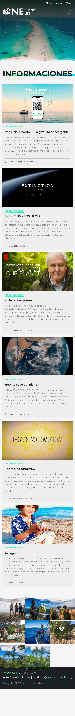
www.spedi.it (35, 683)
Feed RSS (29, 672)
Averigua (11, 553)
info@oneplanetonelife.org (56, 677)
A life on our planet (18, 300)
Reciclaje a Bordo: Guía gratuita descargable (37, 132)
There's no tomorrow (20, 469)
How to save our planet (22, 384)
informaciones (14, 127)
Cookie (16, 672)
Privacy (6, 672)
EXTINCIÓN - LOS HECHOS (24, 216)
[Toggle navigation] (70, 11)
